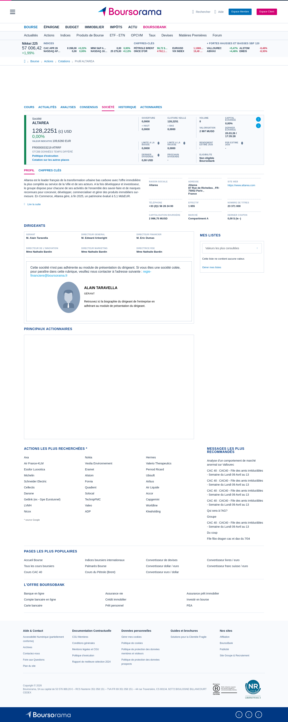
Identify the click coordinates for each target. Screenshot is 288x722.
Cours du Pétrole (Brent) (100, 572)
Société (108, 107)
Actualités (47, 107)
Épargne (51, 27)
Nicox (27, 511)
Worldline (152, 505)
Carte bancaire (33, 605)
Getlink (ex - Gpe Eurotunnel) (42, 499)
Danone (29, 493)
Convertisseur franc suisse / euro (227, 566)
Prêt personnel (114, 605)
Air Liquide (152, 487)
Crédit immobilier (115, 599)
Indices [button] (65, 35)
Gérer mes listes (211, 267)
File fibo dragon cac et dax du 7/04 (228, 538)
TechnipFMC (93, 499)
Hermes (151, 457)
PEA (189, 605)
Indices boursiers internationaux (105, 560)
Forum (217, 35)
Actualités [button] (31, 35)
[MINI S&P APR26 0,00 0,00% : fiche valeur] (111, 48)
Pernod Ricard (155, 469)
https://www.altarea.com (241, 185)
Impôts (116, 27)
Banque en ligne (34, 593)
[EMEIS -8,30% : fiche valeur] (252, 51)
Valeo (88, 505)
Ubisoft (150, 475)
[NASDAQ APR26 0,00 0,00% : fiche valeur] (66, 51)
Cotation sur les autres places (50, 159)
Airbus (150, 481)
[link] (27, 647)
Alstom (89, 475)
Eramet (89, 469)
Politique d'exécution (45, 155)
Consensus (89, 107)
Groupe (211, 516)
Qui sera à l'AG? (217, 510)
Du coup (212, 532)
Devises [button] (167, 35)
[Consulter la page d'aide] (219, 11)
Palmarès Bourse (95, 566)
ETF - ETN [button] (117, 35)
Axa (26, 457)
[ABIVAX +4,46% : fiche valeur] (221, 51)
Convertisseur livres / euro (223, 560)
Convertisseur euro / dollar (162, 572)
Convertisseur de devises (161, 560)
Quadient (90, 487)
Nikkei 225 (30, 43)
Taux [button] (152, 35)
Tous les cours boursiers (39, 566)
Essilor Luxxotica (34, 469)
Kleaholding (153, 511)
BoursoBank (154, 27)
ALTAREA (40, 123)
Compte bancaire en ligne (40, 599)
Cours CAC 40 (33, 572)
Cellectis (29, 487)
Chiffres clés (50, 170)
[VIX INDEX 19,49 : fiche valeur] (188, 51)
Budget (72, 27)
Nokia (88, 457)
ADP (88, 511)
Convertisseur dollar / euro (162, 566)
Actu (132, 27)
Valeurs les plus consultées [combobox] (222, 248)
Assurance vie (114, 593)
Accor (149, 493)
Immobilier (94, 27)
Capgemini (152, 499)
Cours (29, 107)
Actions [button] (49, 35)
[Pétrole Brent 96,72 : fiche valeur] (151, 48)
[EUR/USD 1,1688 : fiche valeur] (188, 48)
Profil (29, 170)
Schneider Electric (35, 481)
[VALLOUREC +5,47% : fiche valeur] (221, 48)
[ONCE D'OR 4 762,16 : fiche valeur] (151, 51)
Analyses (68, 107)
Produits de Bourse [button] (90, 35)
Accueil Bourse (33, 560)
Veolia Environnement (98, 463)
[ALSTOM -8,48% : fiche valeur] (252, 48)
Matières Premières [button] (193, 35)
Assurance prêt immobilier (203, 593)
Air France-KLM (34, 463)
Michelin (29, 475)
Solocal (89, 493)
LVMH (28, 505)
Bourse (31, 27)
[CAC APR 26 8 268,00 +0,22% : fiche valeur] (66, 48)
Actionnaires (151, 107)
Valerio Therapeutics (158, 463)
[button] (12, 12)
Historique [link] (127, 107)
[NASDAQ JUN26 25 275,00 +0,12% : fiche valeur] (111, 51)
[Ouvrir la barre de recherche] (201, 11)
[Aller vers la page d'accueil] (142, 12)
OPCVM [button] (137, 35)
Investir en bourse (198, 599)
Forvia (89, 481)
